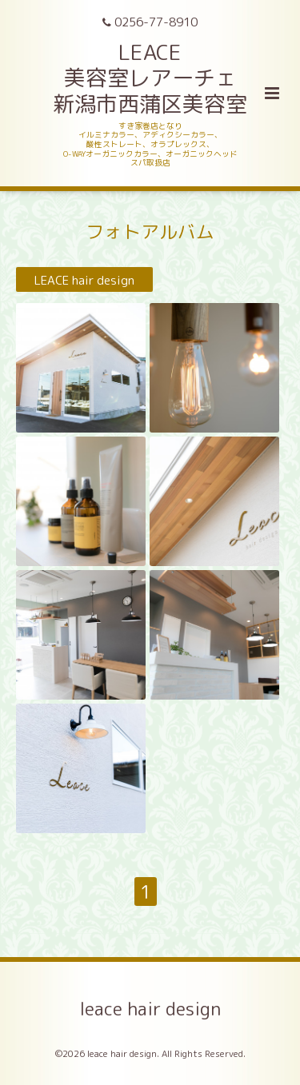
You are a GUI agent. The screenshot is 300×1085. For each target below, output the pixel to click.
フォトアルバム (150, 231)
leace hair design (150, 1007)
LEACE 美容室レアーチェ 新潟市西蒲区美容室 (150, 78)
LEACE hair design (84, 279)
